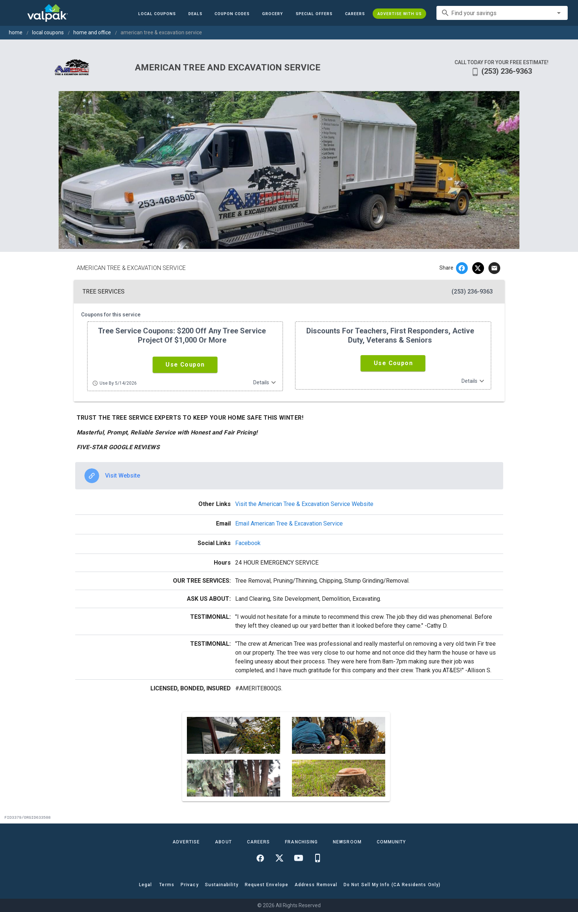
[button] (314, 13)
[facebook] (462, 268)
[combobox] (502, 13)
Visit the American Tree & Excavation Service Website (304, 503)
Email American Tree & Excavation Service (289, 523)
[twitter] (478, 268)
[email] (494, 268)
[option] (289, 475)
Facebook (248, 543)
